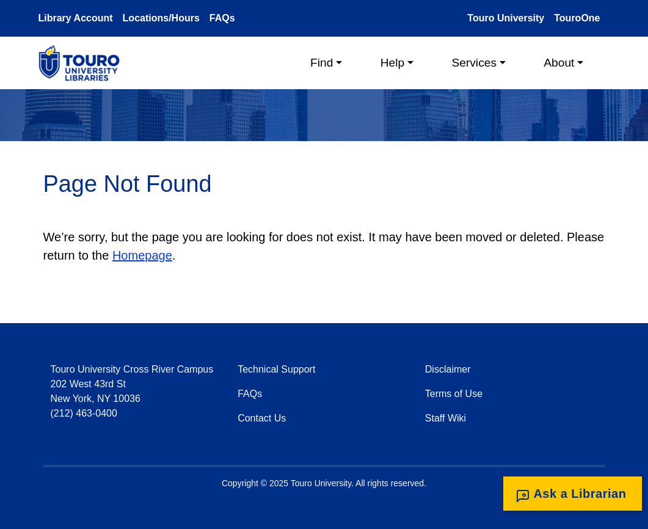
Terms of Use (453, 394)
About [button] (559, 62)
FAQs (222, 18)
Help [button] (392, 62)
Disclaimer (448, 369)
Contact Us (262, 418)
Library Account (75, 18)
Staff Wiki (445, 418)
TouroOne (577, 18)
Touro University (505, 18)
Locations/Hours (161, 18)
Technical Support (276, 369)
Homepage (142, 255)
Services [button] (474, 62)
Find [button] (321, 62)
